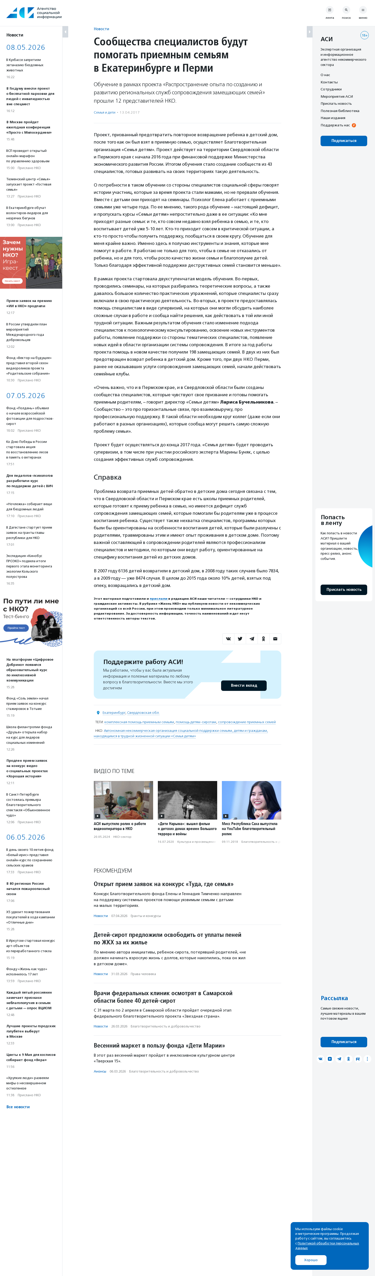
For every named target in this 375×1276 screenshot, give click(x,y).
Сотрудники (331, 89)
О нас (325, 75)
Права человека (143, 974)
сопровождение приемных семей (247, 722)
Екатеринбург (114, 712)
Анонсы (100, 1071)
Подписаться (344, 140)
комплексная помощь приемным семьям (139, 722)
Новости (101, 29)
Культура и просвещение (196, 842)
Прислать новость (336, 103)
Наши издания (333, 118)
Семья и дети (104, 112)
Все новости (17, 1107)
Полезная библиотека (340, 111)
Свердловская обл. (143, 712)
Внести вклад (244, 685)
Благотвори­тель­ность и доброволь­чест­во (274, 842)
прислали (159, 598)
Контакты (329, 82)
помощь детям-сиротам (196, 722)
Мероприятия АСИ (337, 96)
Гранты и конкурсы (146, 916)
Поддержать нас (335, 125)
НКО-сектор (122, 837)
